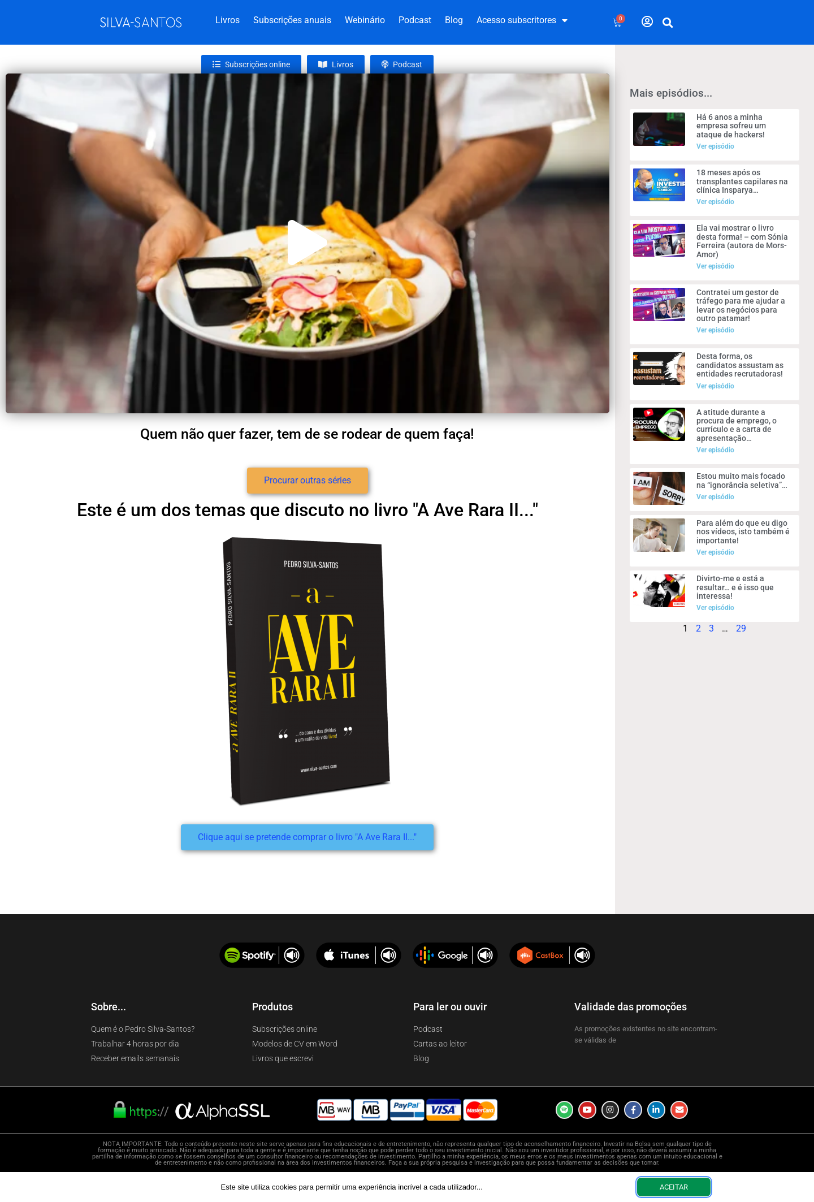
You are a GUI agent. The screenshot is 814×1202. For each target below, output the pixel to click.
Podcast (415, 20)
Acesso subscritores (522, 20)
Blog (454, 20)
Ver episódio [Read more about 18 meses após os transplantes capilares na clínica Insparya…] (715, 202)
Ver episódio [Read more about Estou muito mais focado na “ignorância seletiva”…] (715, 497)
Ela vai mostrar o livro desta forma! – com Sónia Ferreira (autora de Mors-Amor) (742, 240)
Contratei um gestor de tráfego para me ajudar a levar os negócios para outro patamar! (740, 305)
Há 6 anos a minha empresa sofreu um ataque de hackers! (731, 126)
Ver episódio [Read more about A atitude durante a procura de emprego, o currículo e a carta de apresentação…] (715, 450)
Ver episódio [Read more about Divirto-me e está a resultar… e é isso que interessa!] (715, 608)
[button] (668, 22)
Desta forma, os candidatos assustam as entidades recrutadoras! (739, 365)
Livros (227, 20)
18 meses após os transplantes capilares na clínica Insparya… (742, 181)
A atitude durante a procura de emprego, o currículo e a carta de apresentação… (736, 425)
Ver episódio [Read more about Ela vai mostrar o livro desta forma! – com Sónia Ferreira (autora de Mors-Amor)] (715, 266)
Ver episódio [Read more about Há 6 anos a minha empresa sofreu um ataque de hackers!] (715, 146)
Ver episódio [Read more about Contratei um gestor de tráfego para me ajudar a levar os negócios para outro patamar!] (715, 330)
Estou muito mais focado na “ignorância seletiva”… (741, 480)
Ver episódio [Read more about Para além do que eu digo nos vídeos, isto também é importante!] (715, 552)
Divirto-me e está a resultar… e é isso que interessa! (735, 587)
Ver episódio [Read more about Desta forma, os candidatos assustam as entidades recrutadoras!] (715, 386)
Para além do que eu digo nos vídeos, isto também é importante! (743, 531)
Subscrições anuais (292, 20)
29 (741, 628)
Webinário (365, 20)
